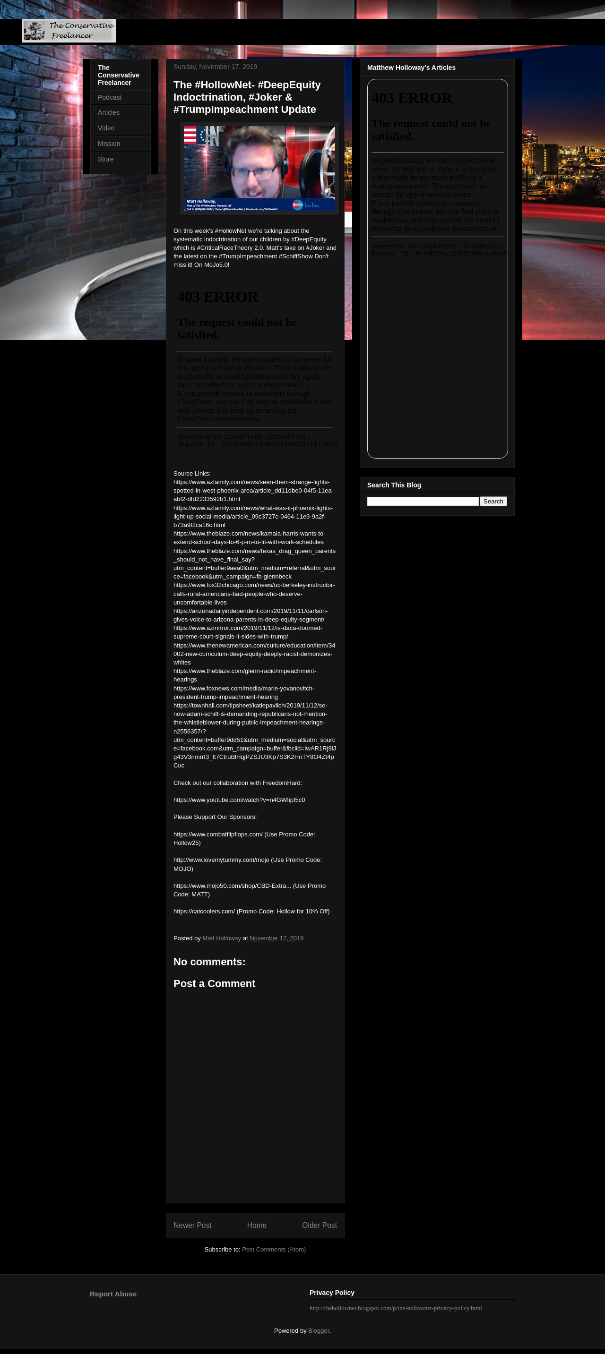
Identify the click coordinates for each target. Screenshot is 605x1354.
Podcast (110, 97)
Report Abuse (113, 1294)
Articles (109, 112)
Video (106, 128)
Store (105, 159)
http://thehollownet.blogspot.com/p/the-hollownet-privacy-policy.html (396, 1307)
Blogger (318, 1330)
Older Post (319, 1225)
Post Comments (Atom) (274, 1249)
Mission (109, 143)
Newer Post (192, 1225)
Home (257, 1225)
